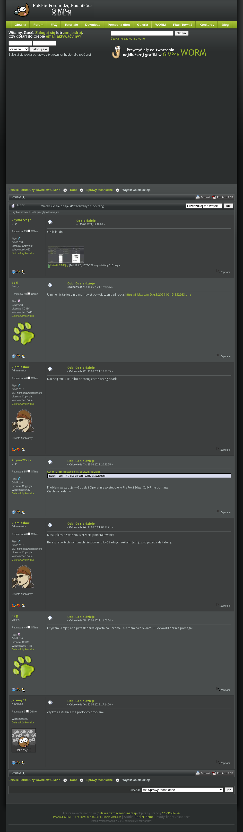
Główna (20, 24)
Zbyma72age (21, 220)
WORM (160, 24)
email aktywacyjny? (63, 36)
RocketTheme (144, 817)
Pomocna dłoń (119, 24)
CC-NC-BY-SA (171, 813)
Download (92, 24)
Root (73, 190)
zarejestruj (72, 33)
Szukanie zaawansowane (128, 38)
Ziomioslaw (20, 367)
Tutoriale (71, 24)
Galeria (142, 24)
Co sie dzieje (86, 221)
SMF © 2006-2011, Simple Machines (101, 817)
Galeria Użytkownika (23, 253)
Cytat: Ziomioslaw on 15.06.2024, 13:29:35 (74, 471)
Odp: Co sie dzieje (81, 283)
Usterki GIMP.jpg (58, 265)
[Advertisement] (56, 126)
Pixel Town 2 (182, 24)
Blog (225, 24)
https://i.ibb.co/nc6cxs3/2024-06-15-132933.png (158, 294)
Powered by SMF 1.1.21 (66, 817)
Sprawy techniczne (100, 190)
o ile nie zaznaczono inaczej (117, 813)
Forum (38, 24)
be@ (15, 283)
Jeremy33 (19, 700)
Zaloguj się (45, 33)
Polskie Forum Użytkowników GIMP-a (34, 190)
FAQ (54, 24)
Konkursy (207, 24)
